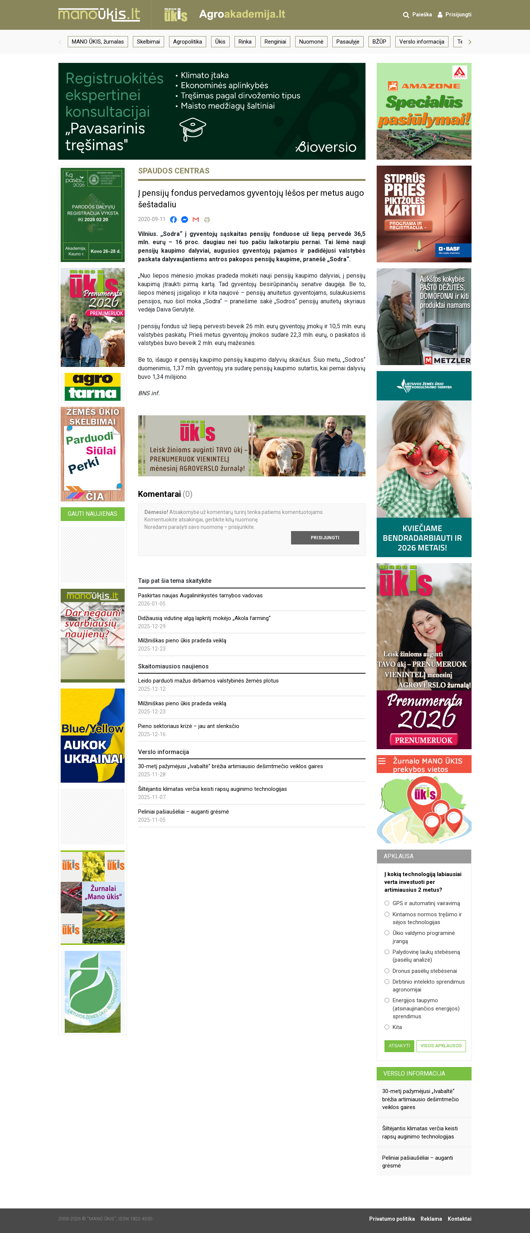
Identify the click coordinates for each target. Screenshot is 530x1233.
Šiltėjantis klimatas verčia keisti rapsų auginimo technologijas (212, 789)
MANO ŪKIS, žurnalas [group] (98, 41)
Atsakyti (399, 1045)
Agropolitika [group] (187, 41)
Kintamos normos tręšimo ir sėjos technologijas (423, 918)
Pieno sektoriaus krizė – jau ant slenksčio (188, 726)
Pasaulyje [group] (348, 41)
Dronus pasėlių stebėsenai (420, 971)
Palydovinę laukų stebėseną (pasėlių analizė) (422, 956)
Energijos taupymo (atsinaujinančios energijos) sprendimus (422, 1008)
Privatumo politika (392, 1219)
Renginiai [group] (275, 41)
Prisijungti (325, 537)
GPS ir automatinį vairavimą (422, 903)
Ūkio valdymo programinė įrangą (419, 937)
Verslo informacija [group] (421, 41)
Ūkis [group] (220, 41)
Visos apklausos (441, 1045)
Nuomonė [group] (311, 41)
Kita (393, 1027)
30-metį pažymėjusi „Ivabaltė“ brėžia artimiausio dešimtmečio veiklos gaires (230, 766)
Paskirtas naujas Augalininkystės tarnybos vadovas (200, 595)
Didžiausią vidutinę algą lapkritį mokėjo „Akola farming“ (204, 618)
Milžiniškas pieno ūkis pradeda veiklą (182, 640)
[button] (59, 41)
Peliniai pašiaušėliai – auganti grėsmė (183, 811)
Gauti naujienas (92, 513)
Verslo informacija (414, 1073)
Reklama (431, 1219)
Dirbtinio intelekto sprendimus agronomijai (424, 985)
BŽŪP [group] (379, 41)
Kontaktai (460, 1219)
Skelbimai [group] (148, 41)
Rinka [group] (245, 41)
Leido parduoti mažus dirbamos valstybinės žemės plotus (208, 680)
